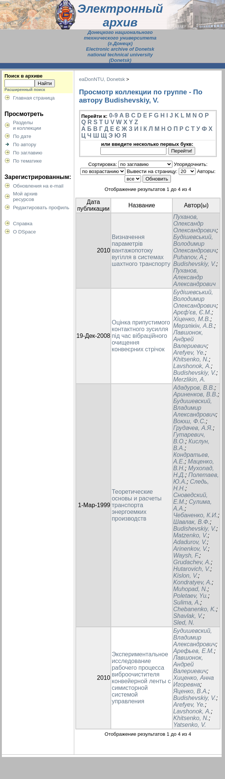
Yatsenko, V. (189, 725)
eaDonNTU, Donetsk (102, 79)
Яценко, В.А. (190, 691)
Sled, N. (183, 622)
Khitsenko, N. (191, 359)
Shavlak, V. (188, 616)
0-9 (113, 115)
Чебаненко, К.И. (195, 515)
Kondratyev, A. (192, 582)
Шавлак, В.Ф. (191, 522)
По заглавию (28, 153)
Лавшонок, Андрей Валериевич (190, 339)
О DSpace (24, 232)
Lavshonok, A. (192, 366)
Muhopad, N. (190, 589)
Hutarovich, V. (191, 569)
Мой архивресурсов (25, 196)
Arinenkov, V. (190, 549)
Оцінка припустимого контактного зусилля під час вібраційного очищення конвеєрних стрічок (141, 335)
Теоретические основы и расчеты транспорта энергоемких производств (137, 505)
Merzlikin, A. (189, 379)
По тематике (27, 161)
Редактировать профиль (41, 207)
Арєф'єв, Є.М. (192, 312)
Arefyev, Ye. (189, 352)
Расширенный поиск (24, 89)
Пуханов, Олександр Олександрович (194, 223)
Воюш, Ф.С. (189, 421)
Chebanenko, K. (194, 609)
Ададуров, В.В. (193, 387)
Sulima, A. (186, 602)
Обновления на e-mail (38, 186)
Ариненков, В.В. (195, 394)
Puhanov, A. (189, 257)
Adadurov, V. (190, 542)
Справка (22, 223)
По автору (24, 144)
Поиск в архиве (23, 76)
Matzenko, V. (190, 535)
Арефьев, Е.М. (193, 651)
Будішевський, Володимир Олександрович (194, 244)
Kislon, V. (185, 575)
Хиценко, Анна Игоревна (193, 681)
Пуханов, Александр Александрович (194, 277)
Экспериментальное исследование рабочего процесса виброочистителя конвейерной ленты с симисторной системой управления (141, 677)
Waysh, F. (186, 555)
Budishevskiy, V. (194, 264)
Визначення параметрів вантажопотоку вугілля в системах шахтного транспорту (141, 250)
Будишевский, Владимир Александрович (194, 408)
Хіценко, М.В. (191, 319)
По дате (22, 136)
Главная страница (34, 98)
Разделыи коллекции (27, 125)
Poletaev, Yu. (190, 596)
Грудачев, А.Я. (193, 428)
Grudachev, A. (192, 562)
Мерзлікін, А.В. (193, 326)
